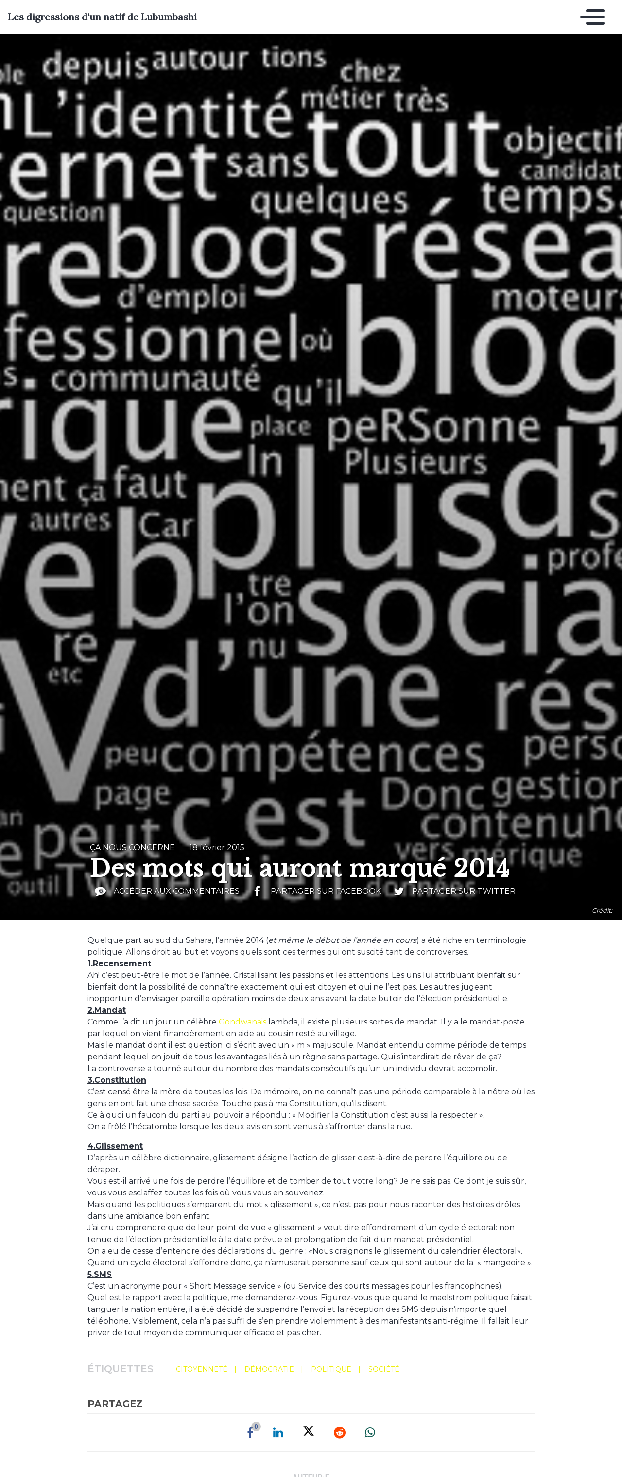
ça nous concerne (132, 847)
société (383, 1369)
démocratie (269, 1369)
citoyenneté (201, 1369)
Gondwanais (242, 1021)
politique (331, 1369)
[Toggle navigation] (590, 17)
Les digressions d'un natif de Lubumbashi (102, 17)
